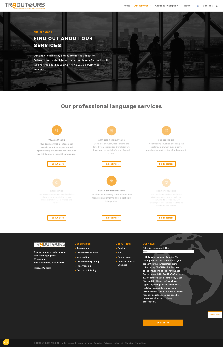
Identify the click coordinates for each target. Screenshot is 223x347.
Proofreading (84, 266)
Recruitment (124, 257)
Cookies (155, 298)
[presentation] (165, 309)
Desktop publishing (86, 270)
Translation (83, 248)
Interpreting (83, 257)
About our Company (166, 6)
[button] (6, 342)
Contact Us (215, 315)
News (187, 6)
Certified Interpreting (88, 261)
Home (126, 6)
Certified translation (87, 252)
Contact (208, 6)
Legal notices (159, 295)
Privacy (108, 343)
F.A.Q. (121, 252)
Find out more (57, 164)
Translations (56, 140)
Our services (141, 6)
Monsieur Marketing (135, 343)
